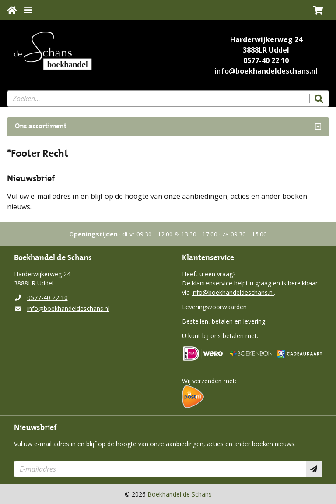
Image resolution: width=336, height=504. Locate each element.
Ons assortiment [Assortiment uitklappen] (40, 126)
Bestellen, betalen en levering (223, 321)
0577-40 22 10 (266, 60)
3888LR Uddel (266, 50)
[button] (318, 10)
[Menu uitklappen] (28, 10)
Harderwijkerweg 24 (266, 39)
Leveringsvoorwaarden (214, 307)
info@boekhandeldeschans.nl (266, 71)
